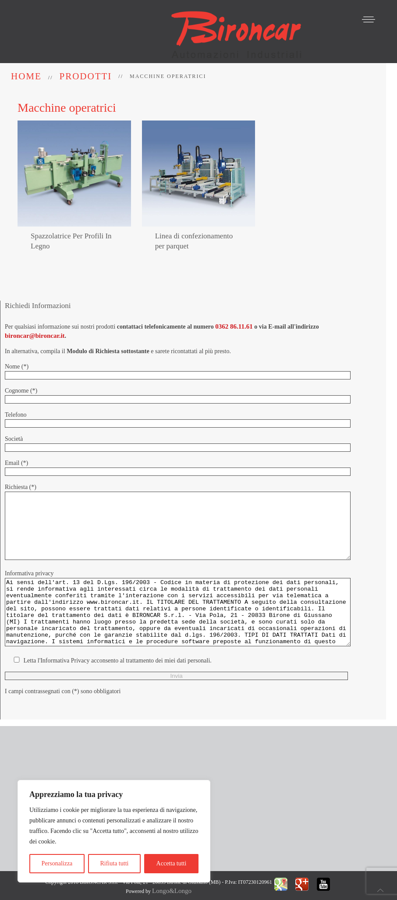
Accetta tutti (171, 863)
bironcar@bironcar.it (35, 318)
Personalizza (57, 863)
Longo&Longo (171, 883)
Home (26, 76)
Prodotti (86, 76)
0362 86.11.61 (233, 309)
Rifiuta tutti (114, 863)
